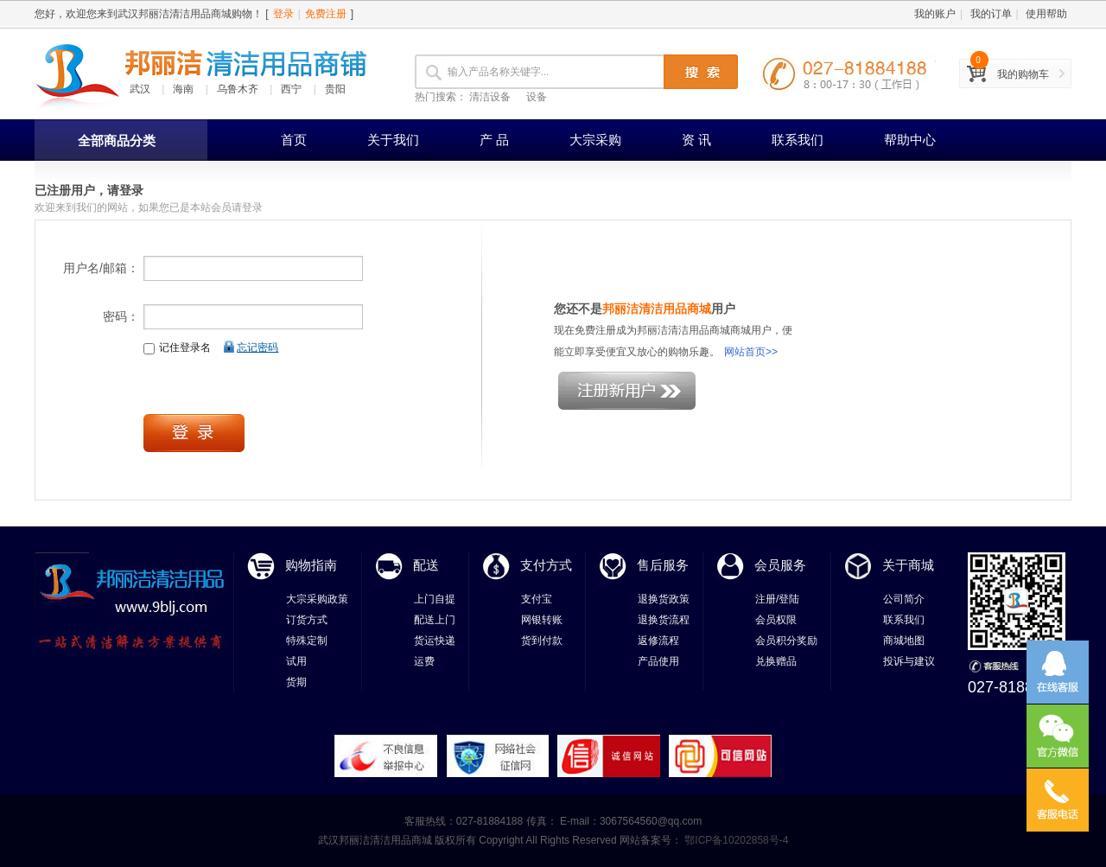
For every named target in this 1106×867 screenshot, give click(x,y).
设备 (536, 97)
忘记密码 (257, 347)
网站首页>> (751, 352)
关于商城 (908, 565)
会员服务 (780, 565)
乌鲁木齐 (237, 89)
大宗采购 (595, 139)
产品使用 (658, 661)
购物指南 (311, 565)
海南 (183, 89)
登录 (283, 14)
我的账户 (935, 14)
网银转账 (542, 620)
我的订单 (991, 14)
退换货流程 (664, 620)
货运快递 (434, 640)
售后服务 (663, 565)
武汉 (140, 89)
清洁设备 (490, 97)
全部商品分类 (117, 140)
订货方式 (306, 620)
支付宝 (536, 599)
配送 (426, 565)
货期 (296, 682)
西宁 (291, 89)
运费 (424, 661)
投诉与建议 (909, 661)
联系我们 (797, 139)
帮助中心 (910, 139)
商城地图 (904, 640)
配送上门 (434, 620)
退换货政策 (664, 599)
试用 (296, 661)
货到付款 (542, 640)
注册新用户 (627, 391)
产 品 (494, 139)
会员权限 (776, 620)
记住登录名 (177, 347)
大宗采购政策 (317, 599)
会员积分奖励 (786, 640)
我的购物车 (1023, 74)
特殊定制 (306, 640)
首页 (294, 139)
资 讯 (696, 139)
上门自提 (434, 599)
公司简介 (904, 599)
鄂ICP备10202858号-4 (735, 840)
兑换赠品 (776, 661)
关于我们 (393, 139)
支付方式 (546, 565)
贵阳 (335, 89)
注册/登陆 (777, 599)
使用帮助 (1046, 14)
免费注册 (325, 14)
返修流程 (658, 640)
